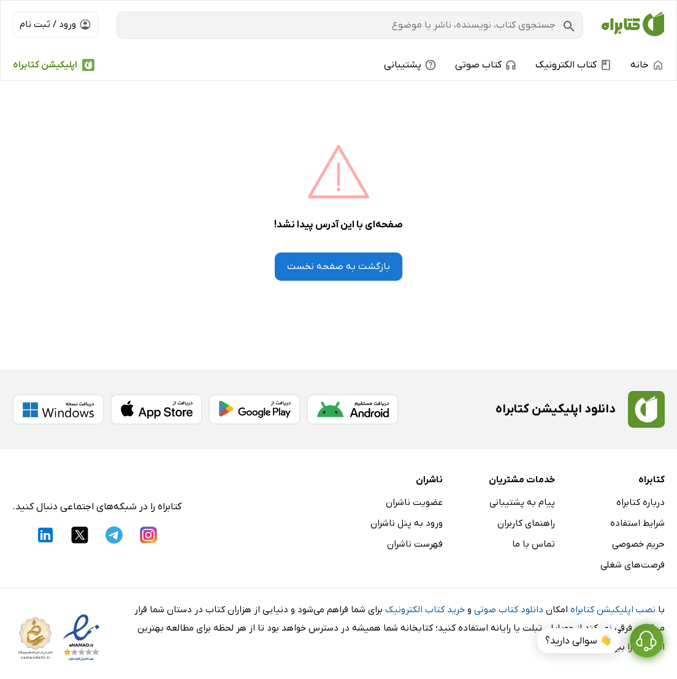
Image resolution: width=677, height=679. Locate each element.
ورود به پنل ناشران (406, 523)
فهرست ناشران (415, 544)
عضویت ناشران (414, 502)
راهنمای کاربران (526, 523)
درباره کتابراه (640, 502)
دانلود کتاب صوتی (508, 610)
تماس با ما (533, 544)
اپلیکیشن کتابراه (45, 65)
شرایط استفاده (637, 523)
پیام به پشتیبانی (522, 502)
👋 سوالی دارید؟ (578, 641)
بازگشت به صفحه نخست (338, 266)
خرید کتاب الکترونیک (425, 610)
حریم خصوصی (638, 544)
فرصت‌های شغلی (632, 565)
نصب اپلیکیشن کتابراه (613, 610)
